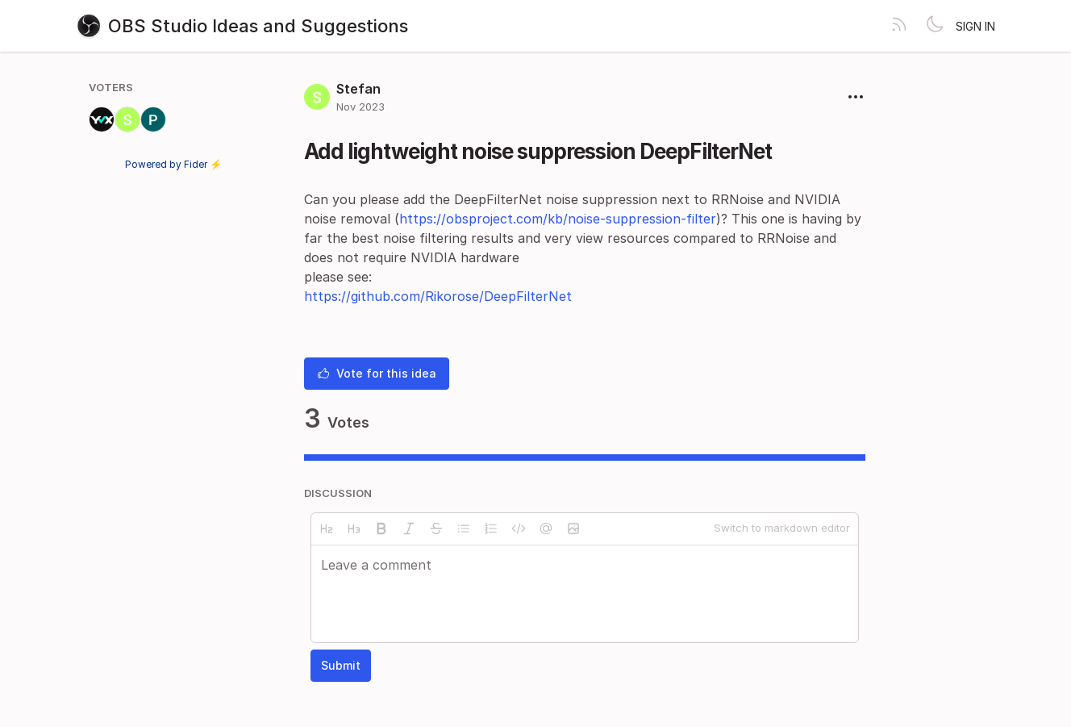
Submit (340, 665)
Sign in (975, 26)
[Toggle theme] (934, 26)
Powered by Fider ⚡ (173, 164)
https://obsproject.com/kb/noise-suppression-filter (557, 219)
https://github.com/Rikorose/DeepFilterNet (438, 296)
